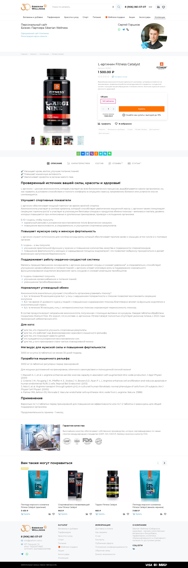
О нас (98, 536)
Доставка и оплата (104, 529)
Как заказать (101, 532)
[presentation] (158, 463)
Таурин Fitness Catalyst (106, 504)
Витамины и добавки (116, 129)
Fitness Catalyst (141, 129)
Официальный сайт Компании (35, 33)
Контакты (99, 539)
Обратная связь (102, 550)
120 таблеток (108, 101)
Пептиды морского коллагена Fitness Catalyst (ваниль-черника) (148, 505)
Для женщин (104, 133)
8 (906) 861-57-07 (135, 6)
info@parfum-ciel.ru (33, 540)
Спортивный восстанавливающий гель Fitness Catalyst (74, 505)
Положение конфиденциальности (111, 547)
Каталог (102, 129)
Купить (141, 109)
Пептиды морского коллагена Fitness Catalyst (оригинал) (35, 505)
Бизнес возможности (105, 554)
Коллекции (63, 558)
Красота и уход (65, 536)
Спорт (130, 129)
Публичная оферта (104, 543)
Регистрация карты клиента (34, 36)
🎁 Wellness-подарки (68, 547)
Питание (62, 543)
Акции (61, 550)
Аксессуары (63, 554)
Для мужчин (154, 129)
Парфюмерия (64, 532)
